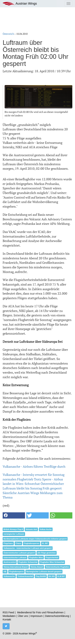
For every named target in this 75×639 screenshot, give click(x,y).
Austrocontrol (10, 562)
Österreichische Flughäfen (57, 567)
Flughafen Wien (36, 557)
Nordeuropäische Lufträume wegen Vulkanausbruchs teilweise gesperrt (35, 539)
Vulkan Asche (46, 529)
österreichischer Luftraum (15, 557)
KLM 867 (61, 576)
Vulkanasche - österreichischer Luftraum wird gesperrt (28, 548)
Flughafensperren (32, 543)
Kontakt (7, 619)
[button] (14, 515)
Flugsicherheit (52, 557)
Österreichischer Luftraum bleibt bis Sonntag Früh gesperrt (33, 486)
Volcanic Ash (31, 529)
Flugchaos (8, 543)
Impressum (36, 616)
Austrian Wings (20, 3)
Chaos (18, 543)
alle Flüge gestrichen (46, 553)
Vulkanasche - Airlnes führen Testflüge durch (34, 466)
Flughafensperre (16, 571)
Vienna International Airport (16, 567)
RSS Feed (8, 612)
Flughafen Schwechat (27, 562)
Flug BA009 (41, 576)
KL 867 (45, 543)
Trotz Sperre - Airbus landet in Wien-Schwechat (33, 481)
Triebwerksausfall (25, 576)
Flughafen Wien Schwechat (52, 562)
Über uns (23, 616)
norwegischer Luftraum (14, 534)
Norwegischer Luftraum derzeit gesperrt (44, 571)
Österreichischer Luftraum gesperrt (19, 553)
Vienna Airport (37, 567)
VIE (5, 571)
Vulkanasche (9, 576)
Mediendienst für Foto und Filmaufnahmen (40, 612)
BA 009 (52, 576)
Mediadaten (9, 616)
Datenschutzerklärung (57, 616)
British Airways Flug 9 (13, 529)
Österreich (8, 33)
